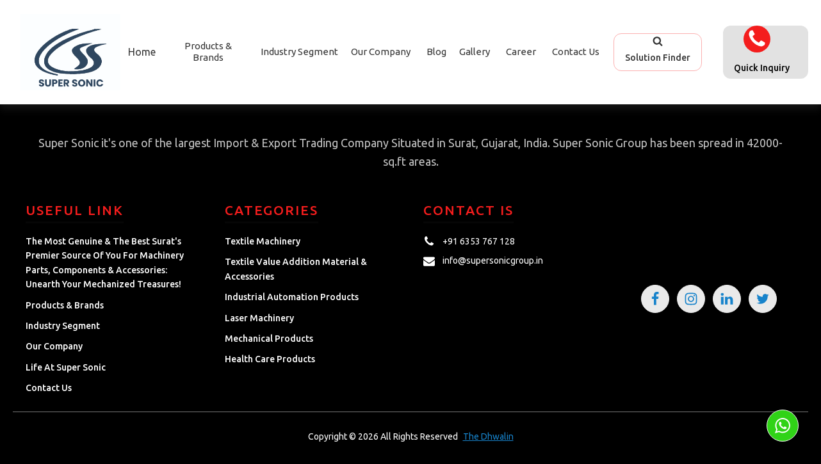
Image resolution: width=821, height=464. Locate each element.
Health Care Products (270, 359)
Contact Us (575, 51)
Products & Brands (65, 305)
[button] (657, 51)
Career (521, 51)
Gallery (474, 51)
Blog (436, 51)
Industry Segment (299, 51)
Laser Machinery (259, 318)
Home (142, 52)
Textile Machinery (262, 241)
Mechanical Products (269, 338)
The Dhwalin (488, 436)
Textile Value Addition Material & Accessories (296, 269)
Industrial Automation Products (292, 297)
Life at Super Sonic (66, 367)
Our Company (380, 51)
